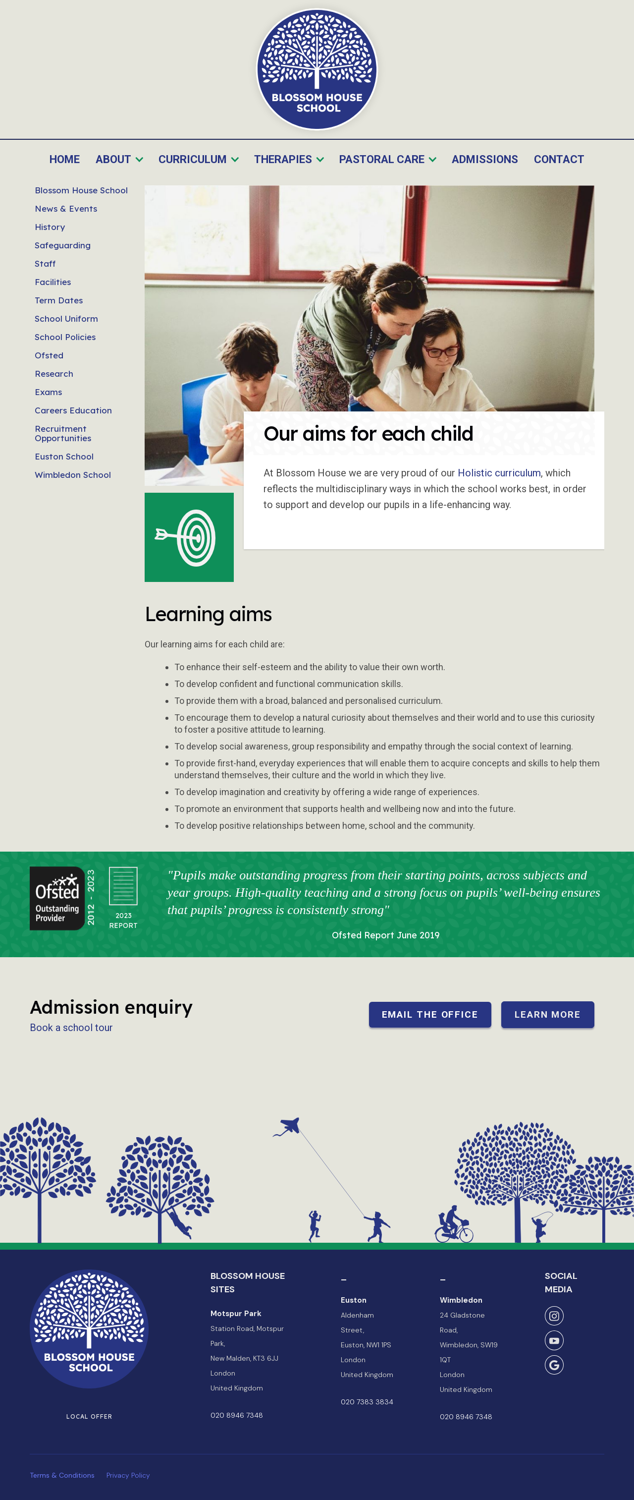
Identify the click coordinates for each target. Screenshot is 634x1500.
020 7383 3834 (367, 1401)
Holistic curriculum (499, 473)
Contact (559, 160)
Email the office (430, 1014)
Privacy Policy (128, 1475)
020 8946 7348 (237, 1415)
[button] (120, 160)
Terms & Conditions (62, 1475)
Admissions (485, 160)
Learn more (548, 1014)
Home (65, 160)
